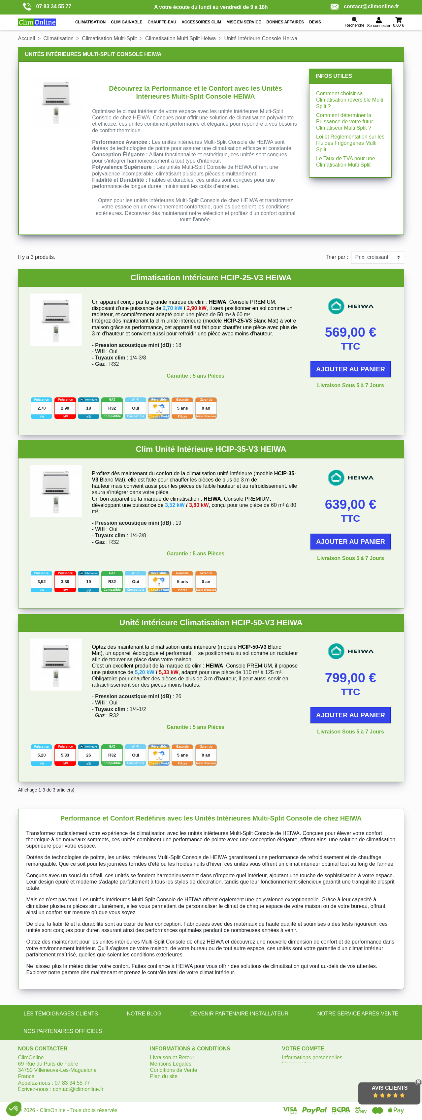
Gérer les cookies (170, 1083)
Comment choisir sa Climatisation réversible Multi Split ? (349, 100)
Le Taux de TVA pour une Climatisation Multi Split (345, 162)
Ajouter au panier (350, 369)
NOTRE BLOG (144, 1013)
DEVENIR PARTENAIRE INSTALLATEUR (239, 1013)
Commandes (297, 1064)
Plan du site (164, 1076)
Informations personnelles (312, 1057)
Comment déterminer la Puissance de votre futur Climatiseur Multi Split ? (344, 121)
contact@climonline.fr (365, 7)
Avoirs (289, 1070)
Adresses (293, 1076)
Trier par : (337, 257)
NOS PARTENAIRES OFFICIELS (63, 1031)
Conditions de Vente (173, 1070)
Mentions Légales (170, 1064)
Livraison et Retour (172, 1057)
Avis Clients (389, 1088)
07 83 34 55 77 (47, 7)
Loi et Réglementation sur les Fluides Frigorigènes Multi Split (350, 143)
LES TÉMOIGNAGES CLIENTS (61, 1013)
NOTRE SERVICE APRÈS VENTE (357, 1013)
